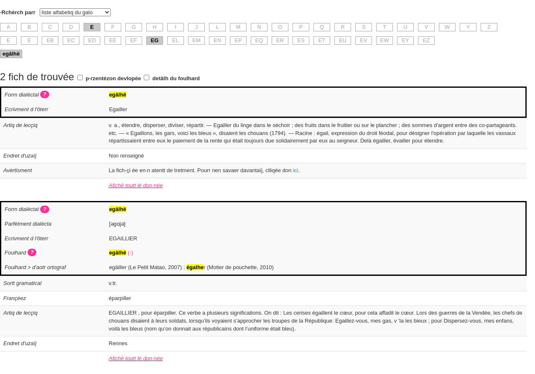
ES (300, 40)
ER (280, 40)
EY (405, 40)
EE (112, 40)
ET (322, 40)
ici (295, 170)
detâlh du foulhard (176, 78)
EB (50, 40)
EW (384, 40)
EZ (426, 40)
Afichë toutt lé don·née (136, 185)
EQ (259, 40)
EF (134, 40)
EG (155, 40)
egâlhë (11, 54)
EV (363, 40)
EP (238, 40)
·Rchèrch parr (18, 12)
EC (71, 40)
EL (175, 40)
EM (196, 40)
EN (217, 40)
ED (92, 40)
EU (342, 40)
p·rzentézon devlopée (113, 78)
